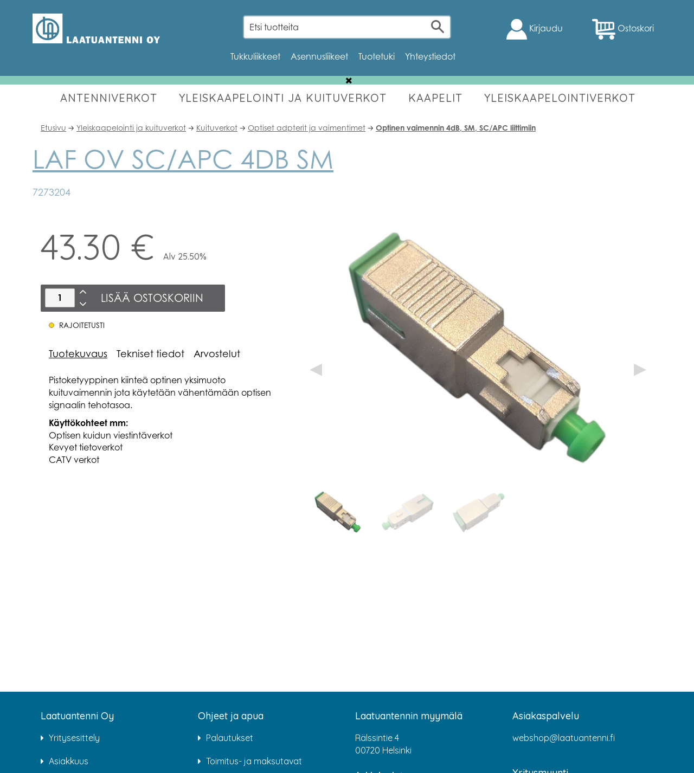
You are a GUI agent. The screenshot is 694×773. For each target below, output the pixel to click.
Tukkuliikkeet (255, 56)
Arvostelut (217, 353)
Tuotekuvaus (78, 353)
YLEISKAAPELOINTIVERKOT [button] (559, 98)
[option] (338, 512)
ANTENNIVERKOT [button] (108, 98)
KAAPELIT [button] (435, 98)
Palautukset (229, 737)
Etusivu (53, 127)
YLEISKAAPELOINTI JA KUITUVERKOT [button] (283, 98)
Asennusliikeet (319, 56)
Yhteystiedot (430, 56)
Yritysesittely (74, 737)
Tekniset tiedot (150, 353)
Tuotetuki (376, 56)
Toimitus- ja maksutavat (254, 761)
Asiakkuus (68, 761)
